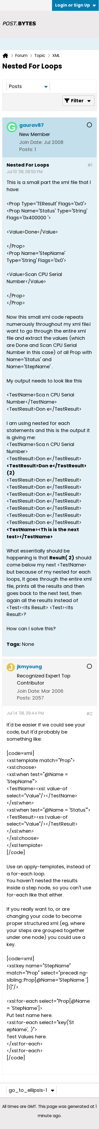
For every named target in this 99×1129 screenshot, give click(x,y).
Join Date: (31, 142)
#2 (89, 713)
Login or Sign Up (75, 5)
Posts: (26, 149)
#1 (89, 165)
